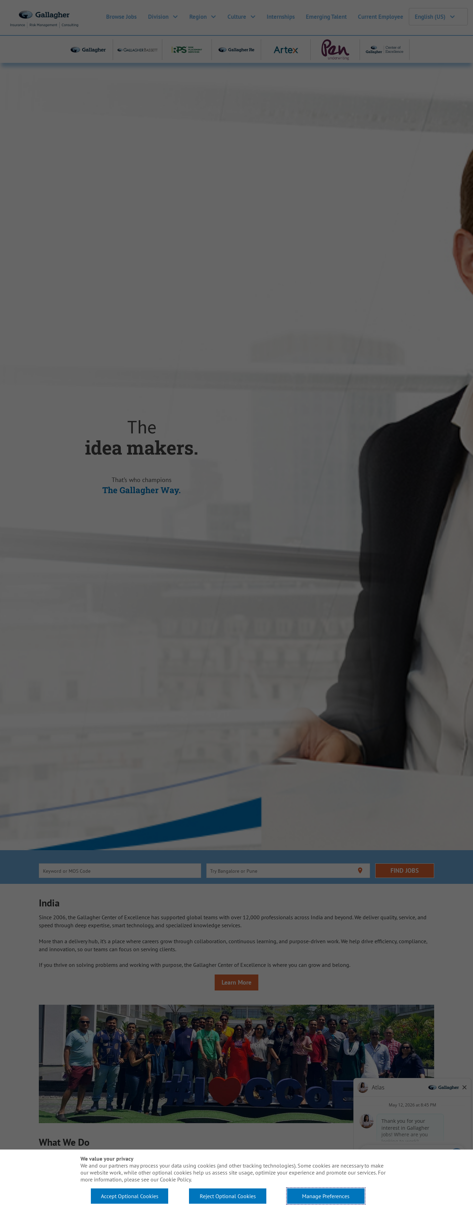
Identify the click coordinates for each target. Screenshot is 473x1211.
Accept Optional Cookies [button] (129, 1196)
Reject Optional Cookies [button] (228, 1196)
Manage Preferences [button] (326, 1196)
